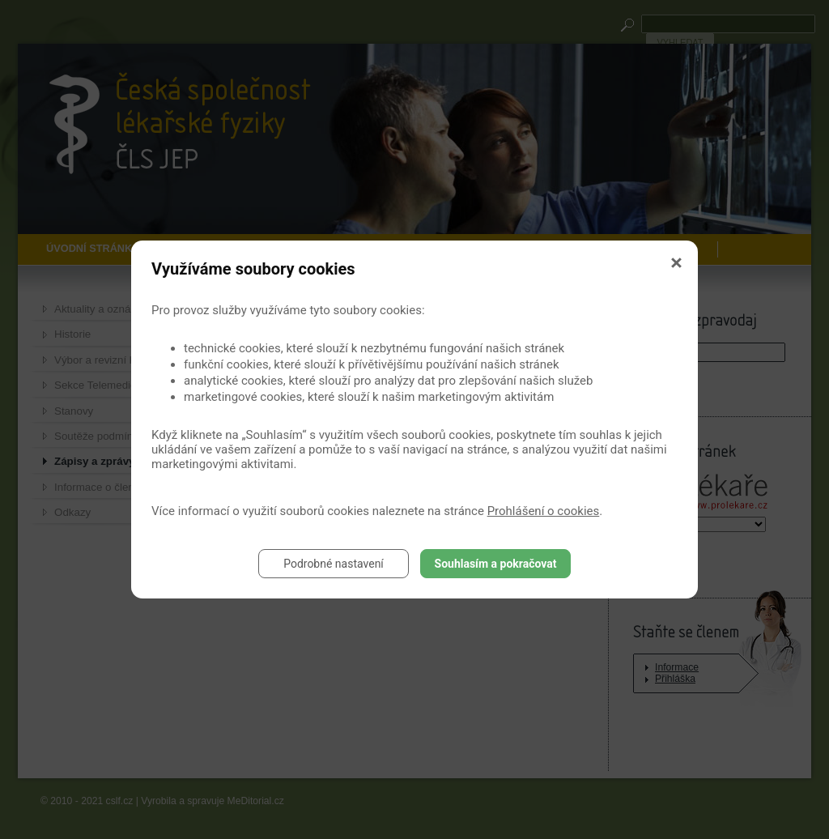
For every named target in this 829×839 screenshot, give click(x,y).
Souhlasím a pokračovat (496, 563)
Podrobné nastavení (333, 563)
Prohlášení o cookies (543, 511)
